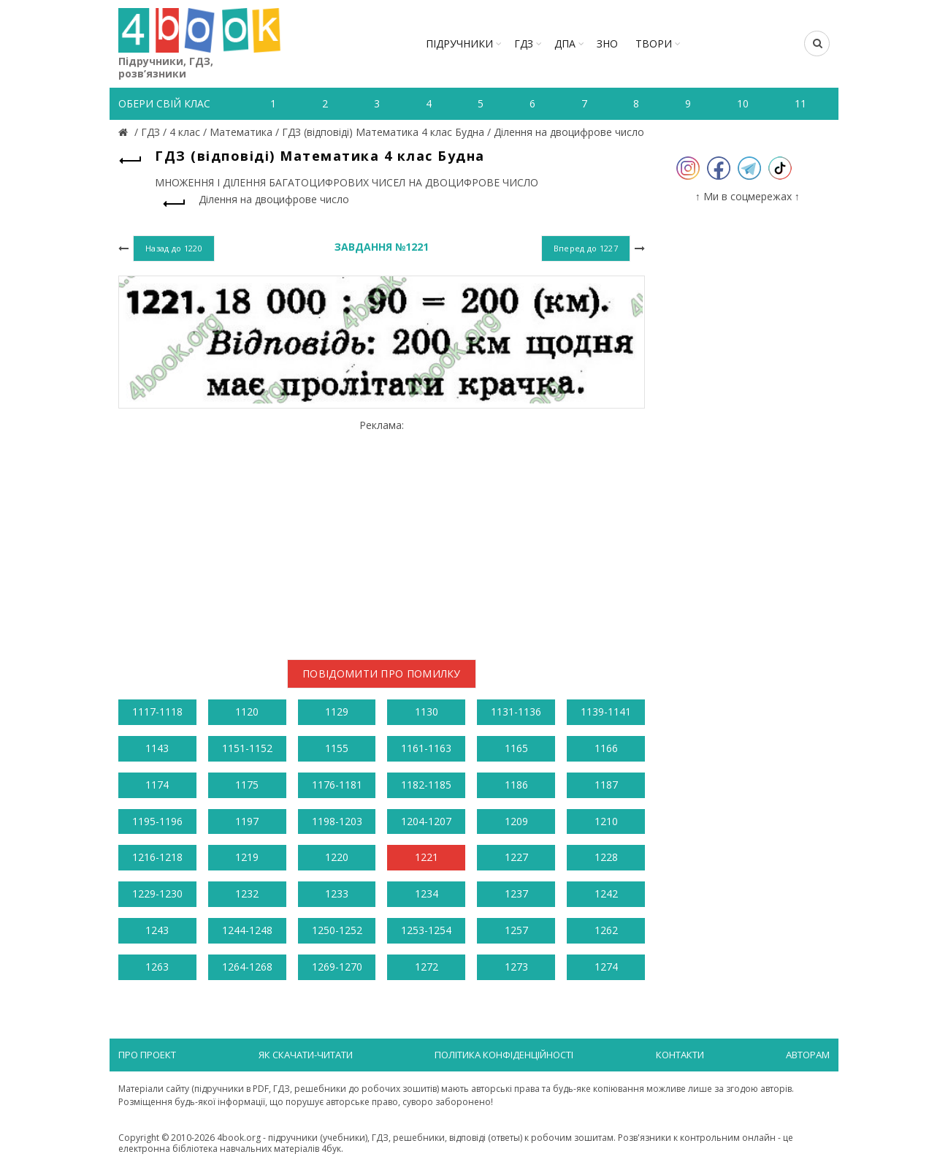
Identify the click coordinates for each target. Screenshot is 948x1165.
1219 (247, 857)
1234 (426, 893)
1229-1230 (157, 893)
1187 (606, 785)
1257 (516, 930)
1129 (336, 711)
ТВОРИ (653, 43)
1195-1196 (157, 821)
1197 (247, 821)
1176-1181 (337, 785)
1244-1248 (247, 930)
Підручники (459, 43)
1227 (516, 857)
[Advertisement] (381, 533)
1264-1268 (247, 967)
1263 (157, 967)
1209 (516, 821)
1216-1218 (157, 857)
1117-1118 (157, 711)
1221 (426, 857)
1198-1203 (337, 821)
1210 (606, 821)
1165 (516, 748)
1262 (606, 930)
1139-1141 (606, 711)
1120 (247, 711)
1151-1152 (247, 748)
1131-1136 (516, 711)
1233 (336, 893)
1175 (247, 785)
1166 (606, 748)
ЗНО (607, 43)
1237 (516, 893)
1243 (157, 930)
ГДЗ (523, 43)
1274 (606, 967)
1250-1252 (337, 930)
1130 (426, 711)
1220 (336, 857)
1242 (606, 893)
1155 (336, 748)
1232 (247, 893)
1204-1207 (426, 821)
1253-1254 (426, 930)
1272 (426, 967)
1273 (516, 967)
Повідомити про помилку (381, 673)
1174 (157, 785)
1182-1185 (426, 785)
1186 (516, 785)
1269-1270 (337, 967)
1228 (606, 857)
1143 (157, 748)
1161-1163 (426, 748)
